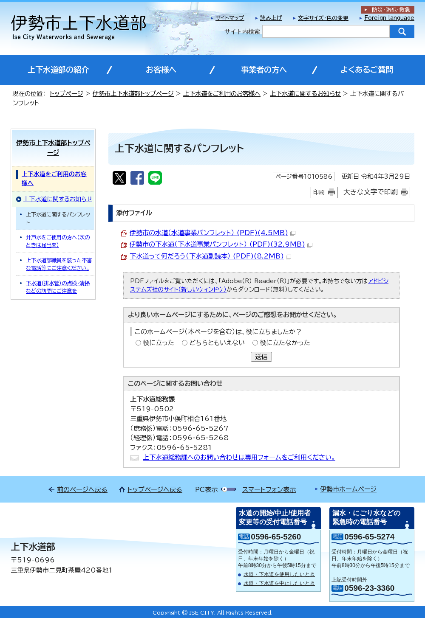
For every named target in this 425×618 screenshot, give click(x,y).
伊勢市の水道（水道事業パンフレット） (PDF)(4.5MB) (212, 233)
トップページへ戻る (155, 489)
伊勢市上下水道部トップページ (133, 93)
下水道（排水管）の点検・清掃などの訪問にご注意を (58, 287)
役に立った (158, 343)
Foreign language (389, 18)
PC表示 (206, 489)
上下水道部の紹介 (58, 69)
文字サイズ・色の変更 (323, 18)
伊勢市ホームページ (348, 489)
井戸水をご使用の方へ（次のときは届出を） (58, 241)
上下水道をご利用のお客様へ (222, 93)
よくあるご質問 (366, 69)
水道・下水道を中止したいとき (279, 583)
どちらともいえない (217, 343)
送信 (261, 357)
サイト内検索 (242, 31)
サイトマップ (229, 18)
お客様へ (161, 69)
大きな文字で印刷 (370, 191)
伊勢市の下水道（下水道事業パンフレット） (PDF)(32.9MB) (221, 244)
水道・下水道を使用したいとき (279, 574)
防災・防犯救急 (391, 10)
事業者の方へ (264, 69)
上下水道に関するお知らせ (305, 93)
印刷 (319, 192)
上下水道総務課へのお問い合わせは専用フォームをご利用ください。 (239, 457)
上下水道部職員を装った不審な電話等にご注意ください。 (59, 264)
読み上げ (271, 18)
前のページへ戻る (82, 489)
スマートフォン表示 (269, 489)
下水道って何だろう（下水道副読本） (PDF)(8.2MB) (210, 256)
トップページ (66, 93)
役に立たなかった (285, 343)
